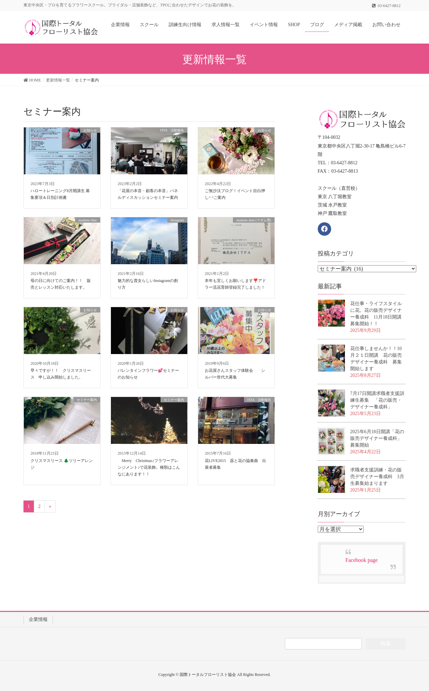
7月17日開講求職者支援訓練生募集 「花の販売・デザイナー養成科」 (377, 400)
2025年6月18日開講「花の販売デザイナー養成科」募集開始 (377, 438)
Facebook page (362, 560)
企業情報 (38, 619)
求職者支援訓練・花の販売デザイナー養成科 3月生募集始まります (377, 476)
